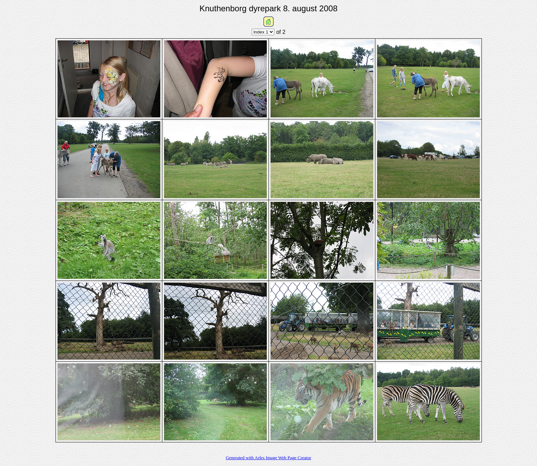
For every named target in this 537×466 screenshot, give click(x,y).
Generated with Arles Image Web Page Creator (268, 457)
